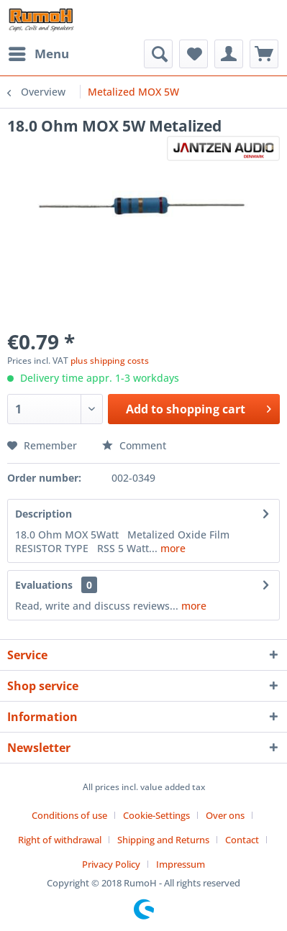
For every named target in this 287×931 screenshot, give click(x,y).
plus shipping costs (109, 360)
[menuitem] (38, 54)
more (172, 548)
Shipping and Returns (163, 839)
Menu (39, 52)
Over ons (225, 815)
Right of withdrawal (59, 839)
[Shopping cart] (264, 54)
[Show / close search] (158, 54)
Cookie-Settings (156, 815)
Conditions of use (69, 815)
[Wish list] (193, 54)
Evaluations (44, 585)
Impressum (180, 864)
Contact (242, 839)
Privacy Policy (111, 864)
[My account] (228, 54)
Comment (134, 445)
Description (43, 513)
